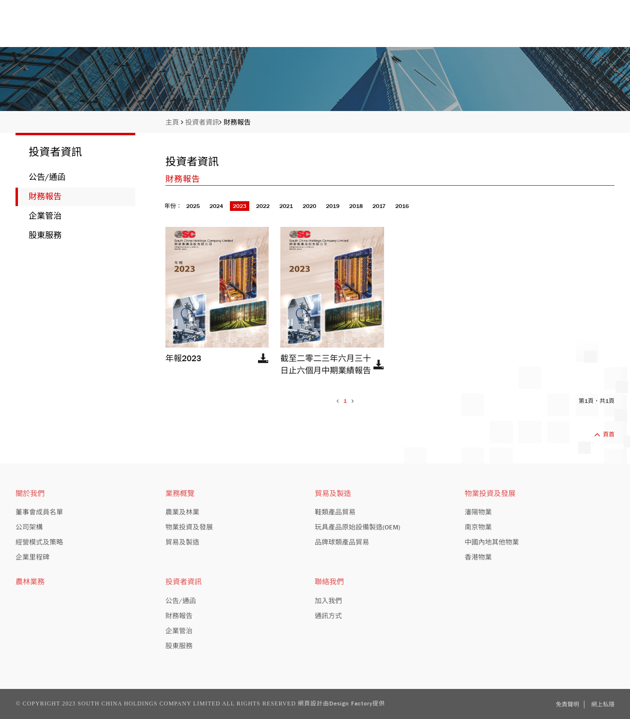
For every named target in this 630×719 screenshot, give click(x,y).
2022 (263, 206)
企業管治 (45, 216)
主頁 (255, 30)
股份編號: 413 (542, 7)
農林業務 (30, 582)
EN (579, 7)
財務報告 (237, 122)
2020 (309, 206)
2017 (379, 206)
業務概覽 (418, 30)
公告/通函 (47, 177)
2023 (239, 206)
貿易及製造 (333, 493)
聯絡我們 (598, 30)
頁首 (604, 434)
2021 (286, 206)
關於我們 (332, 30)
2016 (402, 206)
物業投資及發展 (490, 493)
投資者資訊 (508, 30)
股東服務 (45, 235)
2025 (193, 206)
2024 (216, 206)
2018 (356, 206)
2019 (332, 206)
